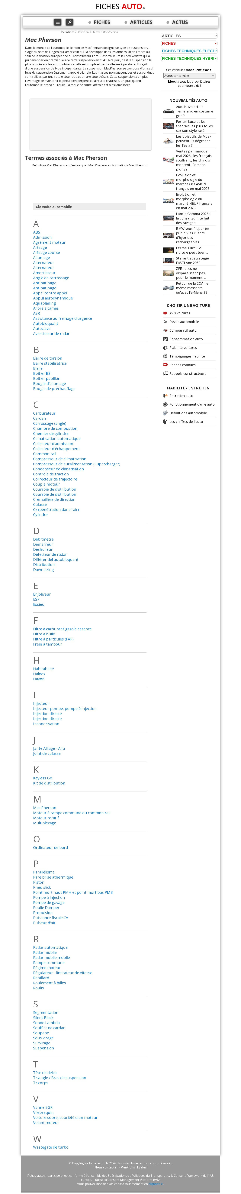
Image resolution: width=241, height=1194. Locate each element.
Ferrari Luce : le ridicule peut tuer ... (192, 250)
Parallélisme (44, 872)
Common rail (44, 453)
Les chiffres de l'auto (186, 421)
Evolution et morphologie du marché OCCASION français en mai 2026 (192, 182)
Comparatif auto (183, 330)
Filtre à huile (44, 634)
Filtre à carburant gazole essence (62, 628)
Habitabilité (43, 668)
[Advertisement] (90, 124)
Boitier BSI (42, 373)
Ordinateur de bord (50, 847)
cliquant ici (156, 1184)
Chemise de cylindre (51, 433)
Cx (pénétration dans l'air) (56, 509)
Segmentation (45, 1012)
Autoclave (41, 328)
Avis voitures (179, 313)
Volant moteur (46, 1122)
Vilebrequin (43, 1112)
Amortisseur (44, 272)
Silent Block (43, 1017)
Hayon (39, 678)
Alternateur (43, 262)
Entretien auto (181, 395)
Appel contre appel (50, 293)
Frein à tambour (47, 644)
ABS (36, 232)
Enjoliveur (42, 594)
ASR (36, 313)
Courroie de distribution (54, 489)
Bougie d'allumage (49, 383)
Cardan (39, 418)
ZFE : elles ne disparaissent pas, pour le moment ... (191, 273)
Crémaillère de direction (54, 499)
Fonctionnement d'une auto (192, 404)
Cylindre (40, 514)
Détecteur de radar (50, 554)
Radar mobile (45, 952)
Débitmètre (43, 539)
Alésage (40, 247)
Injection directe (47, 713)
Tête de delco (45, 1072)
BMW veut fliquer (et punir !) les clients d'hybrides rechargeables (193, 235)
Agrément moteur (49, 242)
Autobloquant (45, 323)
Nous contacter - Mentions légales (121, 1167)
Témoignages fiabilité (187, 356)
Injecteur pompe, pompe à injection (65, 708)
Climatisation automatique (57, 438)
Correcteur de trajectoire (55, 479)
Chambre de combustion (55, 428)
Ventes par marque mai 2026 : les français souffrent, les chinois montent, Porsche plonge (194, 160)
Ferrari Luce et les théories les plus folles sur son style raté (194, 126)
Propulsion (43, 912)
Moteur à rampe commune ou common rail (71, 812)
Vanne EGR (43, 1107)
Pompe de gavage (49, 902)
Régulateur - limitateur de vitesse (62, 972)
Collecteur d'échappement (56, 448)
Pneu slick (42, 887)
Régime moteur (47, 967)
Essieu (38, 604)
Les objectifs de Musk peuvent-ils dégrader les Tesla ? (193, 141)
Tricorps (40, 1082)
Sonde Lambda (46, 1022)
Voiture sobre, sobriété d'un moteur (65, 1117)
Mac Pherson (44, 807)
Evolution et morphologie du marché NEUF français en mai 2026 (194, 201)
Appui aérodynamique (53, 298)
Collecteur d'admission (53, 443)
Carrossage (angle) (49, 423)
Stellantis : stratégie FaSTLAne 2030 (192, 260)
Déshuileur (43, 549)
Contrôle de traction (51, 474)
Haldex (39, 673)
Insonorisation (46, 723)
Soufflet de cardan (49, 1027)
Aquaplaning (44, 303)
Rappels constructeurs (187, 373)
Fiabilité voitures (183, 347)
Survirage (41, 1042)
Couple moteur (46, 484)
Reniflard (41, 977)
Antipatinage (44, 282)
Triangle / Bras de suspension (59, 1077)
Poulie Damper (46, 907)
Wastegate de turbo (51, 1147)
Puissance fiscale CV (50, 917)
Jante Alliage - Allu (49, 748)
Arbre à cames (46, 308)
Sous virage (43, 1037)
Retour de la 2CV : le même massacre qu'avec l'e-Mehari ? (192, 288)
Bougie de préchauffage (54, 388)
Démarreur (43, 544)
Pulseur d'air (44, 922)
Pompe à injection (49, 897)
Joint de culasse (47, 753)
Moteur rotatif (46, 817)
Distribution (44, 564)
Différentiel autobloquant (56, 559)
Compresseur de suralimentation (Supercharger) (76, 463)
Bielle (38, 368)
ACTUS (180, 22)
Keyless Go (42, 778)
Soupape (41, 1032)
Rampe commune (49, 962)
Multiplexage (44, 822)
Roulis (38, 987)
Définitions (67, 32)
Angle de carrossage (51, 277)
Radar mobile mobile (51, 957)
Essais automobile (184, 321)
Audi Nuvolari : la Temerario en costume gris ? (194, 111)
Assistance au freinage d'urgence (62, 318)
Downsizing (43, 569)
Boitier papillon (46, 378)
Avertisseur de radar (51, 333)
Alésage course (46, 252)
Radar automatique (50, 947)
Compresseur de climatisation (59, 458)
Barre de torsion (47, 358)
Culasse (40, 504)
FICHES (102, 22)
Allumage (41, 257)
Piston (38, 882)
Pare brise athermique (53, 877)
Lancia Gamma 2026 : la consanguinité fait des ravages (193, 218)
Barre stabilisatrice (50, 363)
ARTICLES (141, 22)
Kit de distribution (49, 783)
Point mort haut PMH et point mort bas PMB (73, 892)
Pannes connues (182, 365)
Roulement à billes (49, 982)
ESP (36, 599)
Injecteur (41, 703)
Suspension (43, 1048)
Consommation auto (186, 339)
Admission (42, 237)
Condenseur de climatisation (58, 468)
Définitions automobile (188, 413)
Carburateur (44, 413)
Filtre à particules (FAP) (53, 639)
